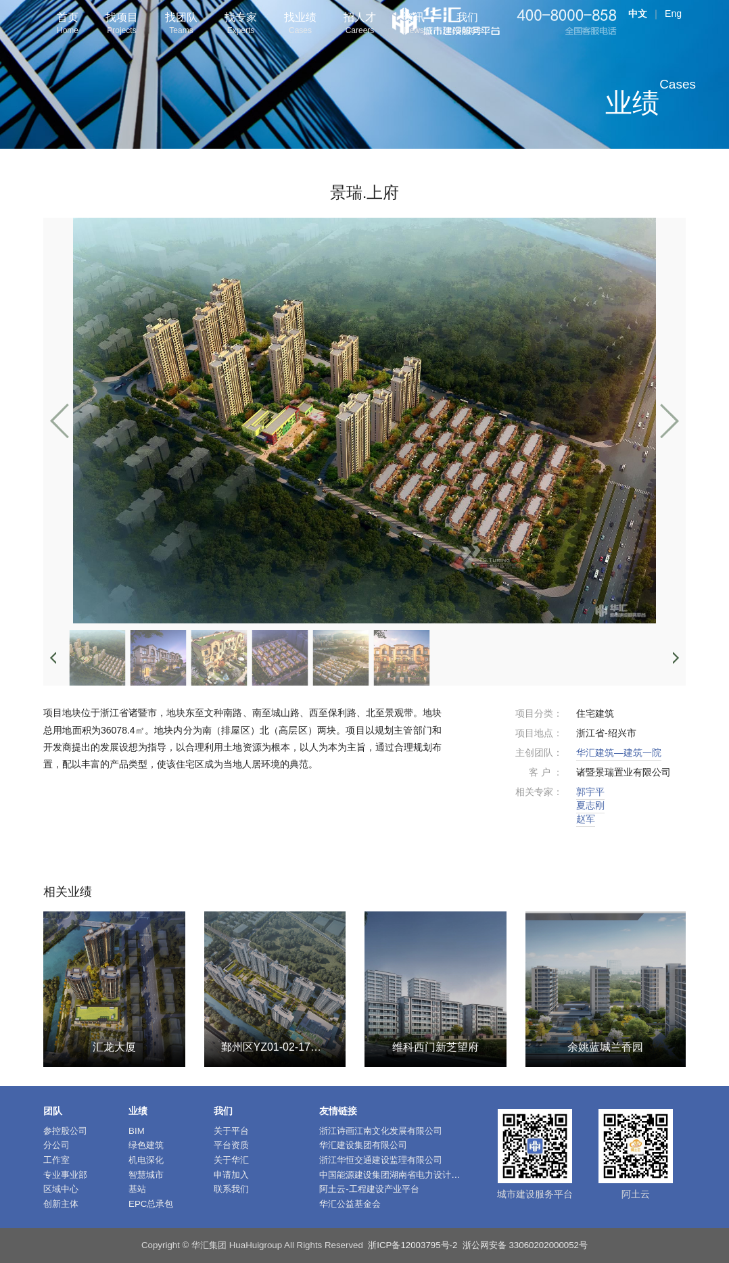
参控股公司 (65, 1131)
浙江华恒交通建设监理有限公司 (380, 1160)
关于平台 (231, 1131)
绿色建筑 (146, 1145)
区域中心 (60, 1189)
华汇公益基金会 (350, 1204)
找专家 (241, 24)
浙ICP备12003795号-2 (412, 1245)
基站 (137, 1189)
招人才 (360, 24)
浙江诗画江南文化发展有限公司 (380, 1131)
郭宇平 (590, 791)
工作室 (56, 1160)
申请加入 (231, 1175)
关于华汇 (231, 1160)
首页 (67, 24)
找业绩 (300, 24)
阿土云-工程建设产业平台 (369, 1189)
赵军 (585, 818)
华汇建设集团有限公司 (363, 1145)
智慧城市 (146, 1175)
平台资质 (231, 1145)
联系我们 (231, 1189)
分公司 (56, 1145)
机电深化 (146, 1160)
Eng (673, 13)
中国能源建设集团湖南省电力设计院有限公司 (407, 1175)
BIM (136, 1131)
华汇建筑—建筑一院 (618, 752)
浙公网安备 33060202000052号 (525, 1245)
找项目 (121, 24)
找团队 (181, 24)
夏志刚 (590, 805)
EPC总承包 (150, 1204)
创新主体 (60, 1204)
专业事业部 (65, 1175)
